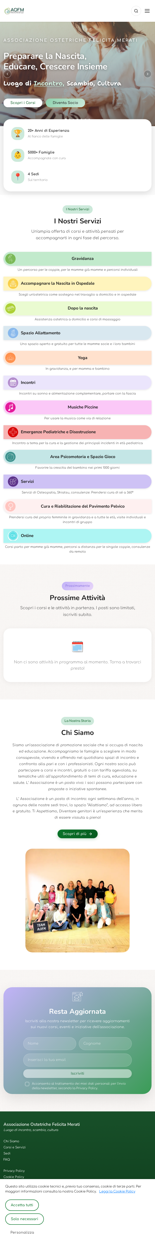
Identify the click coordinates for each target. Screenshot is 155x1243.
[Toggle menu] (147, 11)
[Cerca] (136, 11)
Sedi (6, 1153)
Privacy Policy (14, 1171)
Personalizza (22, 1233)
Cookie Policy (13, 1177)
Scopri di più (77, 834)
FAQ (6, 1159)
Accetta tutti (22, 1205)
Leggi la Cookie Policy (117, 1191)
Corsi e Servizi (14, 1147)
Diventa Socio (65, 103)
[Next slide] (148, 74)
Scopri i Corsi (22, 103)
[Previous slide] (7, 74)
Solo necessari (24, 1219)
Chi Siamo (11, 1141)
